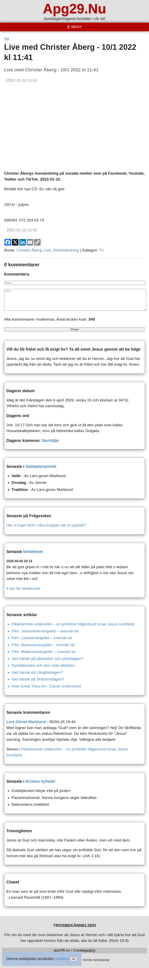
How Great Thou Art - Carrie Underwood (46, 686)
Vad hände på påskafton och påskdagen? (47, 658)
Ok (74, 959)
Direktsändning (66, 250)
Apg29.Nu (74, 8)
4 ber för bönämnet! (23, 588)
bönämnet (33, 551)
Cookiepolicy (84, 950)
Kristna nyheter (40, 781)
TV (6, 39)
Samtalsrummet (40, 466)
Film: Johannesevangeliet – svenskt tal (44, 631)
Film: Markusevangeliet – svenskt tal (42, 645)
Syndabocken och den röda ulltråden (43, 665)
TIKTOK (87, 960)
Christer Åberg (29, 250)
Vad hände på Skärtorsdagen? (37, 679)
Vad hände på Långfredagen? (37, 672)
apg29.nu (62, 950)
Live (47, 250)
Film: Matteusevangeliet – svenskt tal (43, 651)
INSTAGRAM (101, 960)
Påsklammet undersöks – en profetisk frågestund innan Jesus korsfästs (73, 624)
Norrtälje (50, 440)
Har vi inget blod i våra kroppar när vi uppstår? (46, 525)
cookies (61, 958)
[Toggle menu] (74, 27)
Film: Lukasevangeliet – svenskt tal (41, 638)
